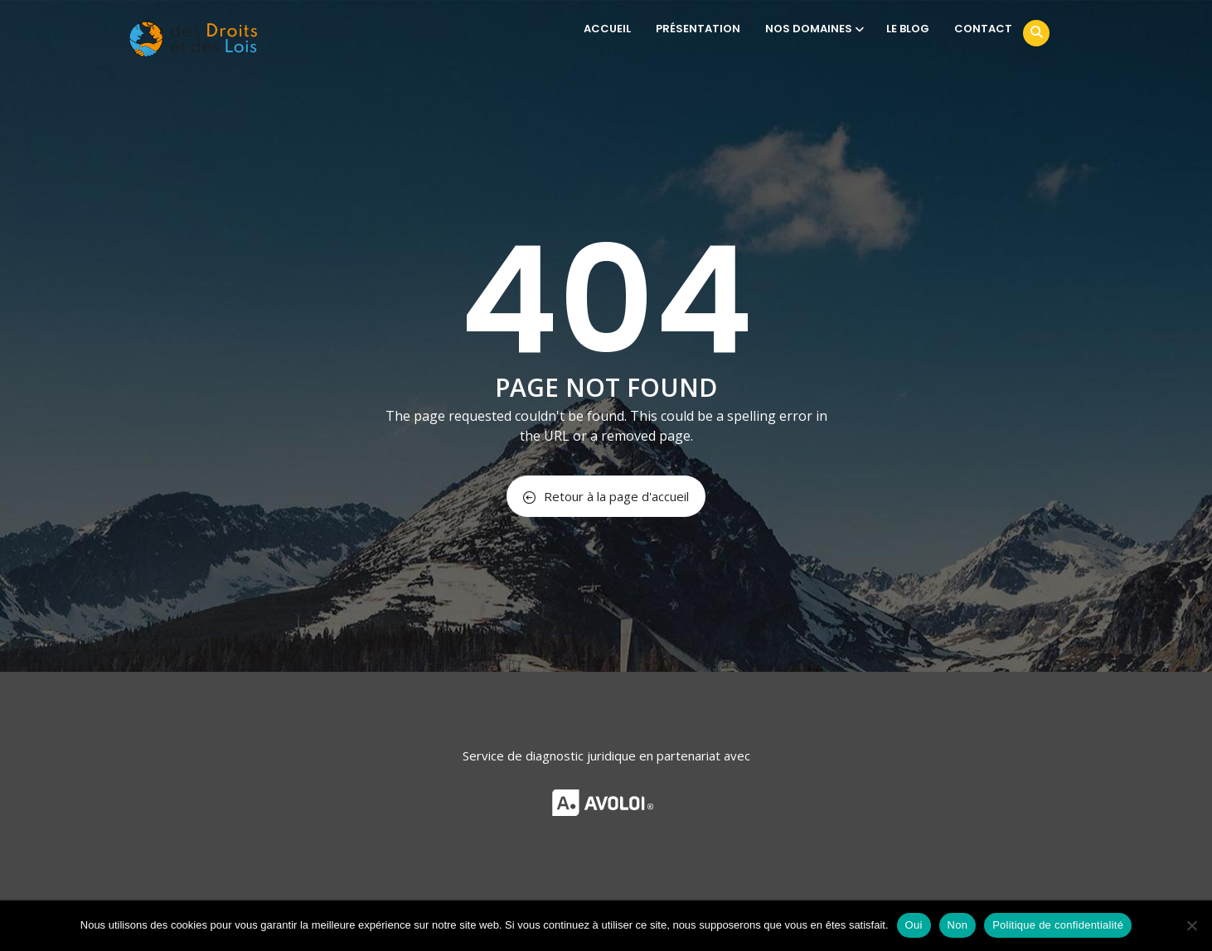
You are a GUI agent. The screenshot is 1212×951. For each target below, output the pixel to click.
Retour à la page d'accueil (606, 496)
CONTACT (983, 28)
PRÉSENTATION (698, 28)
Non (958, 925)
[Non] (1191, 925)
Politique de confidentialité (1057, 925)
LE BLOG (907, 28)
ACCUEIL (607, 28)
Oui (914, 925)
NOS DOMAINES (813, 28)
